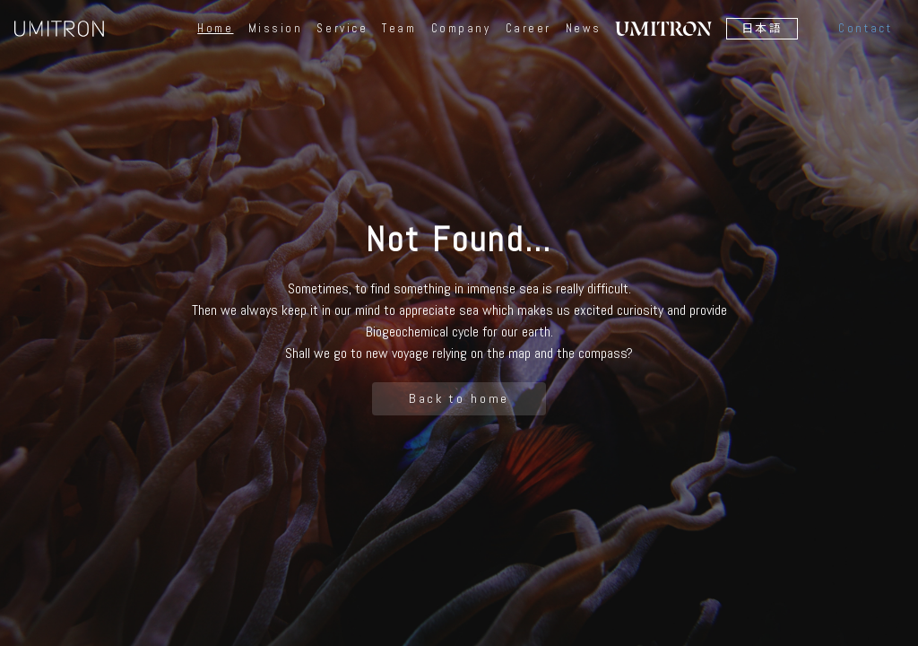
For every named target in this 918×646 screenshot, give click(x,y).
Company (461, 29)
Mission (275, 29)
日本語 (762, 28)
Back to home (459, 398)
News (583, 29)
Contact (865, 28)
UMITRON (59, 28)
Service (342, 29)
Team (399, 29)
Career (528, 29)
